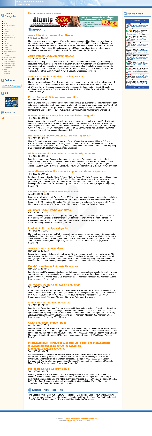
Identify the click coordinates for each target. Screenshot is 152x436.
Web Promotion (9, 62)
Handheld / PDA (9, 37)
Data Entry (7, 29)
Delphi (6, 31)
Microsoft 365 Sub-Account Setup (48, 368)
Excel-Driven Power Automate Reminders (53, 266)
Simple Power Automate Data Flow (49, 302)
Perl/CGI (7, 56)
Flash (6, 33)
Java (5, 41)
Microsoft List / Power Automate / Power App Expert (59, 135)
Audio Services (9, 25)
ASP (5, 23)
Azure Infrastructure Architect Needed (51, 35)
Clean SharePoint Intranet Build (47, 322)
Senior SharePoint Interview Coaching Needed (56, 76)
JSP (5, 39)
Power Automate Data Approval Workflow (53, 97)
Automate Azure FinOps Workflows (49, 209)
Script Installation (10, 57)
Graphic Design (9, 35)
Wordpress (8, 68)
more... (92, 399)
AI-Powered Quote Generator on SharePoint (54, 284)
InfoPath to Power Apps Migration (48, 228)
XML (5, 70)
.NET (5, 21)
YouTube (7, 72)
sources (57, 13)
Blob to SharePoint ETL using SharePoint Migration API (62, 153)
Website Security (10, 65)
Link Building (8, 45)
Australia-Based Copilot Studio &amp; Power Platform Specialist (67, 171)
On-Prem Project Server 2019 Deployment (53, 191)
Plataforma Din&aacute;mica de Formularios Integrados (62, 115)
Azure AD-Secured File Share (45, 248)
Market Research (10, 51)
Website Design (9, 63)
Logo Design (8, 49)
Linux (6, 47)
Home (31, 13)
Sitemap (7, 74)
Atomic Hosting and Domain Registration (80, 419)
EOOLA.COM (73, 420)
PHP (5, 53)
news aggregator (44, 13)
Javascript (7, 43)
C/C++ (6, 27)
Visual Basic (8, 59)
